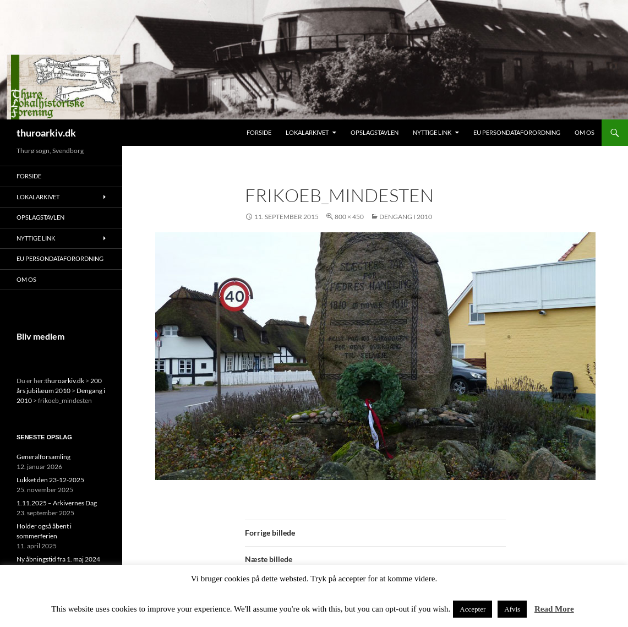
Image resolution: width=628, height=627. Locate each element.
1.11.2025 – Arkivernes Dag (57, 503)
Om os (584, 132)
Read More (554, 608)
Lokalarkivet (307, 132)
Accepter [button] (472, 609)
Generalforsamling (43, 456)
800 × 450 (349, 216)
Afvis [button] (512, 609)
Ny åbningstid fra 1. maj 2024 (58, 559)
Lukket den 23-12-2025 (50, 480)
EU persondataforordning (516, 132)
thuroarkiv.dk (46, 133)
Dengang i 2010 (405, 216)
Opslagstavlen (374, 132)
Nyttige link (432, 132)
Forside (259, 132)
